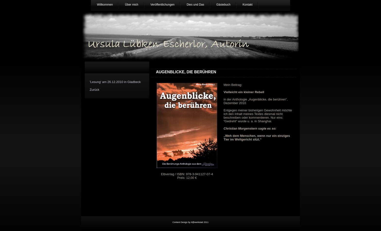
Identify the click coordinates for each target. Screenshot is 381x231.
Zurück (94, 89)
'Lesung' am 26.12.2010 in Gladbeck (115, 82)
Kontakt (247, 4)
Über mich (131, 4)
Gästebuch (223, 4)
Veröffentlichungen (162, 4)
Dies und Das (195, 4)
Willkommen (105, 4)
